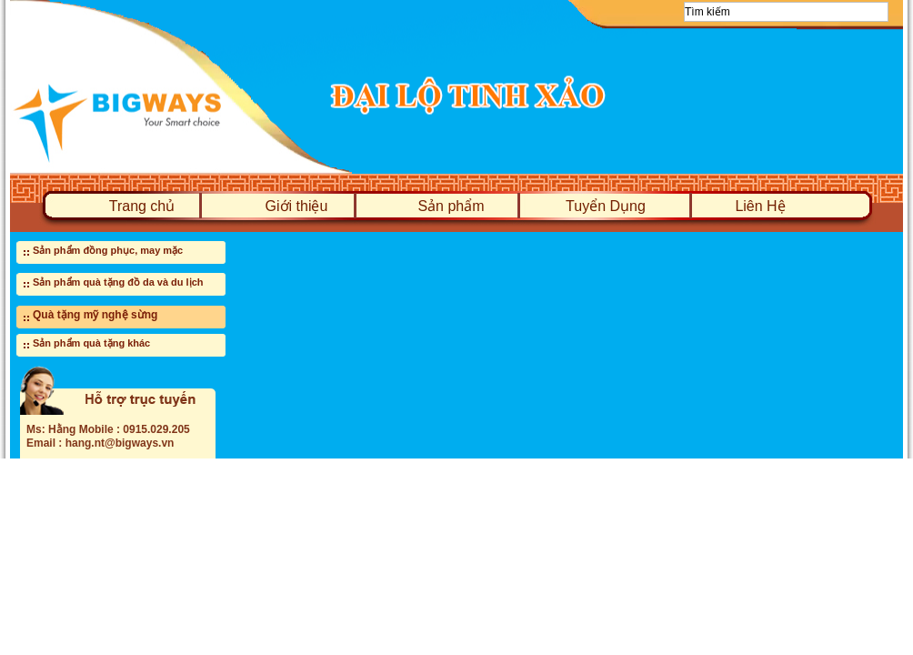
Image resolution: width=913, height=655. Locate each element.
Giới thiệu (297, 206)
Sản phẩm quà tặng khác (91, 343)
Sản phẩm (450, 206)
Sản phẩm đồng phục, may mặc (108, 250)
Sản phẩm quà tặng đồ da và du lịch (118, 282)
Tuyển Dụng (606, 206)
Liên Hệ (760, 206)
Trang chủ (142, 206)
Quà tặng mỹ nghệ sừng (95, 314)
